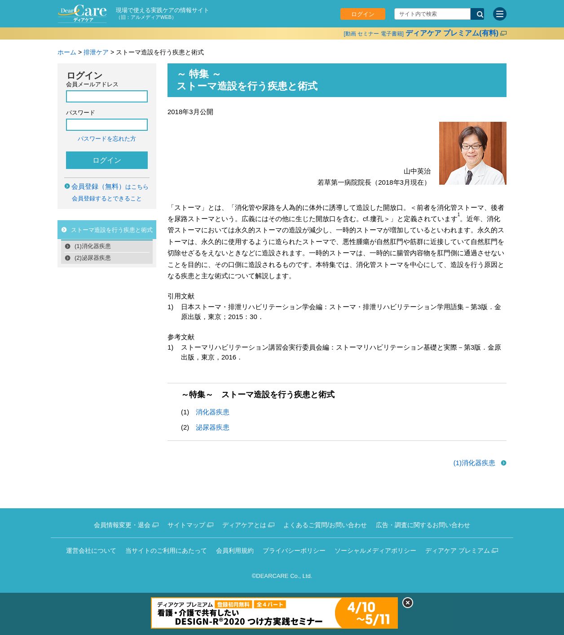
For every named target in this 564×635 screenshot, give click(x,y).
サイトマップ (186, 525)
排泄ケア (96, 52)
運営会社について (91, 550)
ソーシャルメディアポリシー (375, 550)
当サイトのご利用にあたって (166, 550)
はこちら (110, 186)
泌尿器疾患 (212, 427)
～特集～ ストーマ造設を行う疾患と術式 (258, 394)
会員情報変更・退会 (122, 525)
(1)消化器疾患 (93, 246)
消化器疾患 (212, 412)
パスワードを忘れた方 (107, 138)
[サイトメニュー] (500, 14)
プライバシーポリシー (294, 550)
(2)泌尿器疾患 (93, 257)
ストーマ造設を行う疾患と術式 (112, 229)
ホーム (66, 52)
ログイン (363, 14)
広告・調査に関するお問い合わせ (423, 525)
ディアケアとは (244, 525)
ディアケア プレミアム (457, 550)
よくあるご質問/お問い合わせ (325, 525)
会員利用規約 (235, 550)
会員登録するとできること (107, 198)
